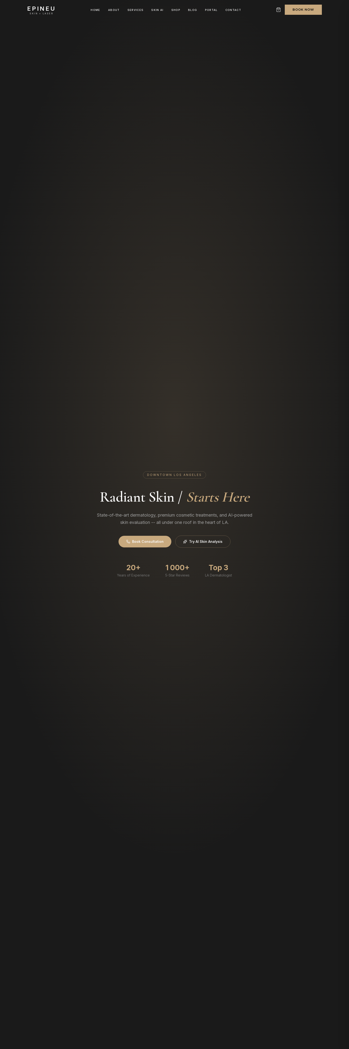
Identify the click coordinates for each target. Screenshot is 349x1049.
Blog (192, 10)
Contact (233, 10)
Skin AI (157, 10)
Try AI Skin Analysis (202, 541)
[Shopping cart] (278, 9)
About (114, 10)
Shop (175, 10)
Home (95, 10)
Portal (211, 10)
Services (135, 10)
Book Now (303, 9)
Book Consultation (145, 541)
